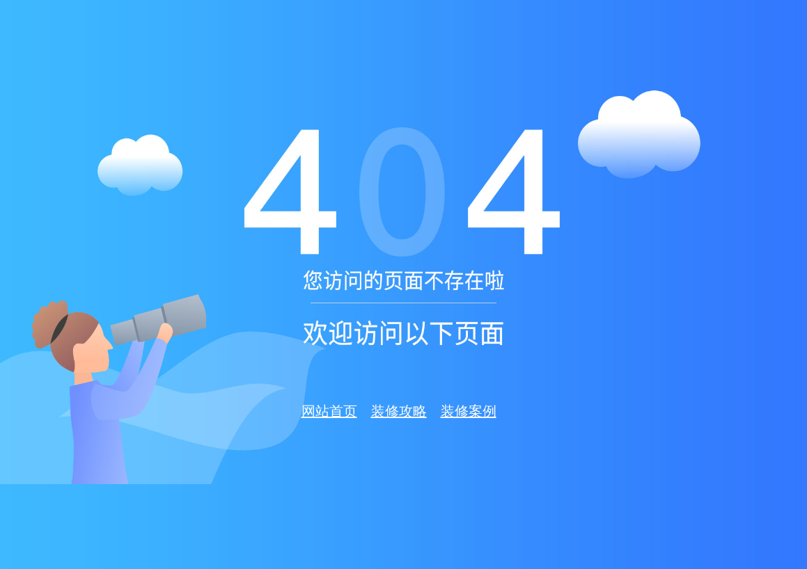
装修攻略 (399, 411)
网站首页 (329, 411)
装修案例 (468, 411)
